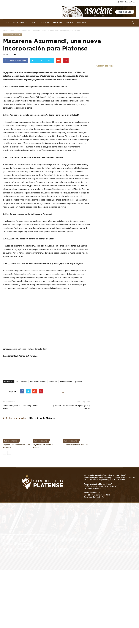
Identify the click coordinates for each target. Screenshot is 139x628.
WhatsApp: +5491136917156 (113, 538)
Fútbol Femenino (23, 31)
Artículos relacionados (14, 476)
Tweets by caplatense (104, 65)
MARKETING (57, 23)
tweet (64, 450)
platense (78, 440)
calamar (24, 440)
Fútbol (12, 31)
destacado (53, 440)
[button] (132, 23)
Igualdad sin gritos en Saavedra (75, 503)
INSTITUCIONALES (20, 23)
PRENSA (70, 23)
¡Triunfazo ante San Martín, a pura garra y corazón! (71, 465)
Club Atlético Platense (38, 440)
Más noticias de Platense (42, 476)
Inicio (5, 31)
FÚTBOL (34, 23)
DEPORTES (45, 23)
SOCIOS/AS (81, 23)
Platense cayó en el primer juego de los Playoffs (20, 465)
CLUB (7, 23)
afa (17, 440)
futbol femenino (66, 440)
